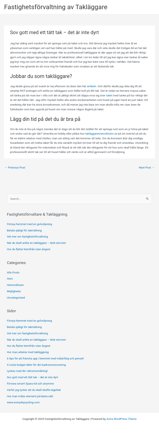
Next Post (146, 167)
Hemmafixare (15, 285)
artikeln (91, 86)
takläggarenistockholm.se (101, 133)
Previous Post (15, 167)
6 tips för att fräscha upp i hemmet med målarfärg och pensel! (45, 358)
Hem (10, 278)
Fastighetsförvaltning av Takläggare (55, 7)
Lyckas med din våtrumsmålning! (27, 370)
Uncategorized (16, 297)
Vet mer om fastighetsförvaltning (27, 236)
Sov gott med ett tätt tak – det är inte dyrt (32, 377)
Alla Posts (13, 272)
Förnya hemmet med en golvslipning (29, 224)
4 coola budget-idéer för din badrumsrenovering (36, 364)
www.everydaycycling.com (23, 402)
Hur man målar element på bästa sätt (30, 396)
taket (109, 95)
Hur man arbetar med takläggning (28, 352)
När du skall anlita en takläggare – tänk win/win (36, 242)
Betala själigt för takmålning (24, 230)
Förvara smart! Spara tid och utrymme (30, 383)
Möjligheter (14, 291)
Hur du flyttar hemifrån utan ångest (28, 249)
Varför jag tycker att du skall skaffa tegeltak (34, 389)
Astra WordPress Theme (121, 418)
